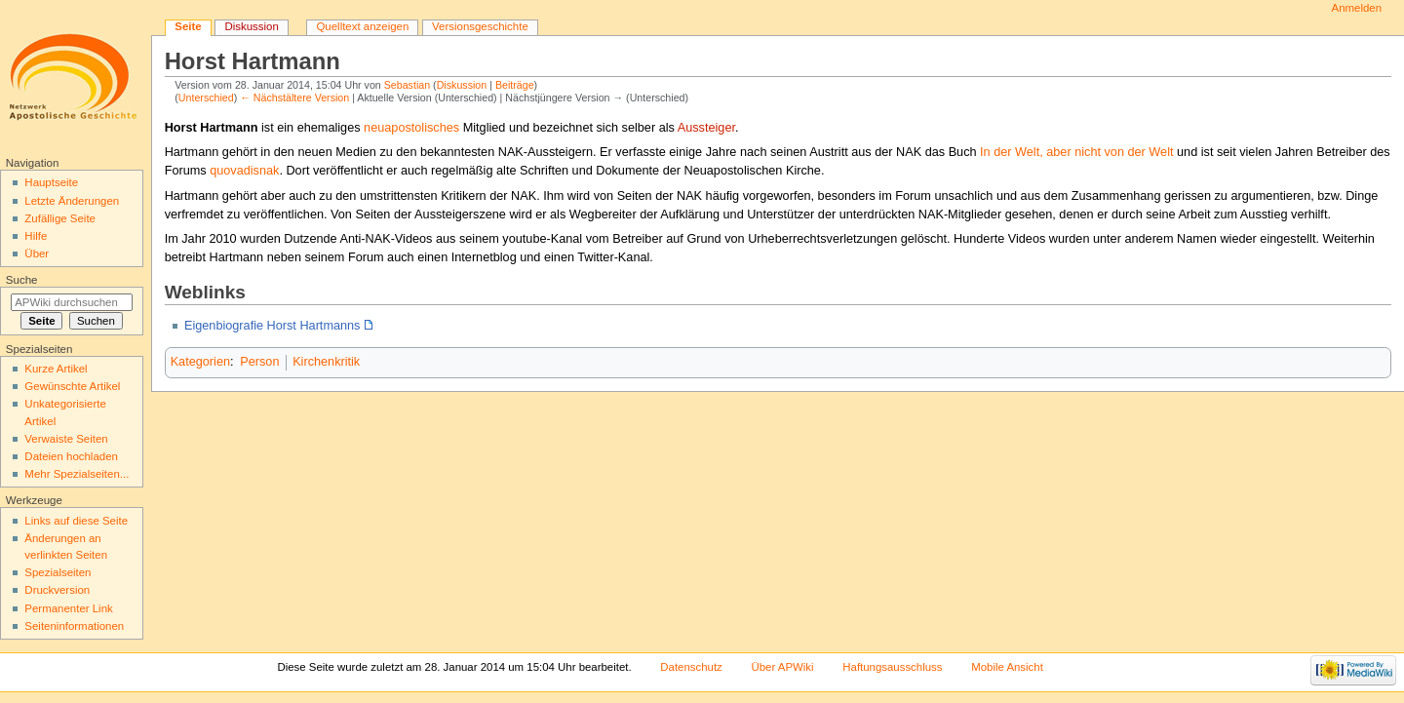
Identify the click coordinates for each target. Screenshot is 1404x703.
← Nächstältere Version (294, 97)
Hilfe (35, 236)
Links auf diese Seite (76, 521)
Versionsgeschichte (480, 26)
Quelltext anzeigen (362, 26)
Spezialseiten (57, 572)
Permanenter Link (68, 608)
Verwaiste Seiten (65, 439)
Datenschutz (691, 667)
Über (36, 253)
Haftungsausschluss (892, 667)
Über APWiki (782, 667)
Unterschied (206, 97)
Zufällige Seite (60, 218)
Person (259, 362)
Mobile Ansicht (1007, 667)
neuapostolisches (411, 128)
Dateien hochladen (71, 456)
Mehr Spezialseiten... (76, 474)
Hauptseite (51, 182)
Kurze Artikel (55, 368)
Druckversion (57, 590)
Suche (22, 280)
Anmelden (1357, 8)
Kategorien (200, 362)
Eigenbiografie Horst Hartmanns (272, 325)
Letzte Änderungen (71, 201)
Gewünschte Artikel (72, 386)
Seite (188, 26)
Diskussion (462, 85)
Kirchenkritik (326, 362)
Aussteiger (706, 128)
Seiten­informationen (74, 626)
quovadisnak (244, 170)
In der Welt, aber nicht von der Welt (1076, 152)
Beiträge (514, 85)
